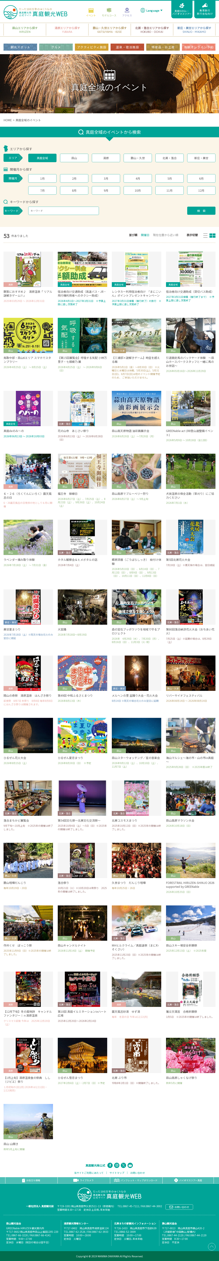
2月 (74, 178)
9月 (106, 190)
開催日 (145, 235)
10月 (138, 190)
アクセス (127, 11)
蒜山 (74, 158)
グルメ (56, 46)
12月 (201, 190)
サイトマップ (117, 1173)
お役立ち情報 (31, 1180)
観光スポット (20, 46)
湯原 (106, 158)
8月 (74, 190)
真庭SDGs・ (182, 9)
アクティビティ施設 (91, 46)
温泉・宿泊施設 (127, 46)
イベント (91, 11)
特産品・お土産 (163, 46)
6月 (201, 178)
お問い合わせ (137, 1173)
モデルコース (109, 11)
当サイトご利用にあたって (89, 1173)
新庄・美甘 (201, 158)
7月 (42, 190)
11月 (170, 190)
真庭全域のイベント (28, 120)
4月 (138, 178)
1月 (42, 178)
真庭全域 (42, 158)
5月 (169, 178)
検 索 (201, 211)
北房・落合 (169, 158)
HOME (8, 120)
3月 (106, 178)
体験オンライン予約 (199, 46)
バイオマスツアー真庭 (188, 1180)
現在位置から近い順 (165, 235)
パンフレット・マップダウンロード (136, 1180)
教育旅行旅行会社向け (205, 9)
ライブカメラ (83, 1180)
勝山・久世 (138, 158)
